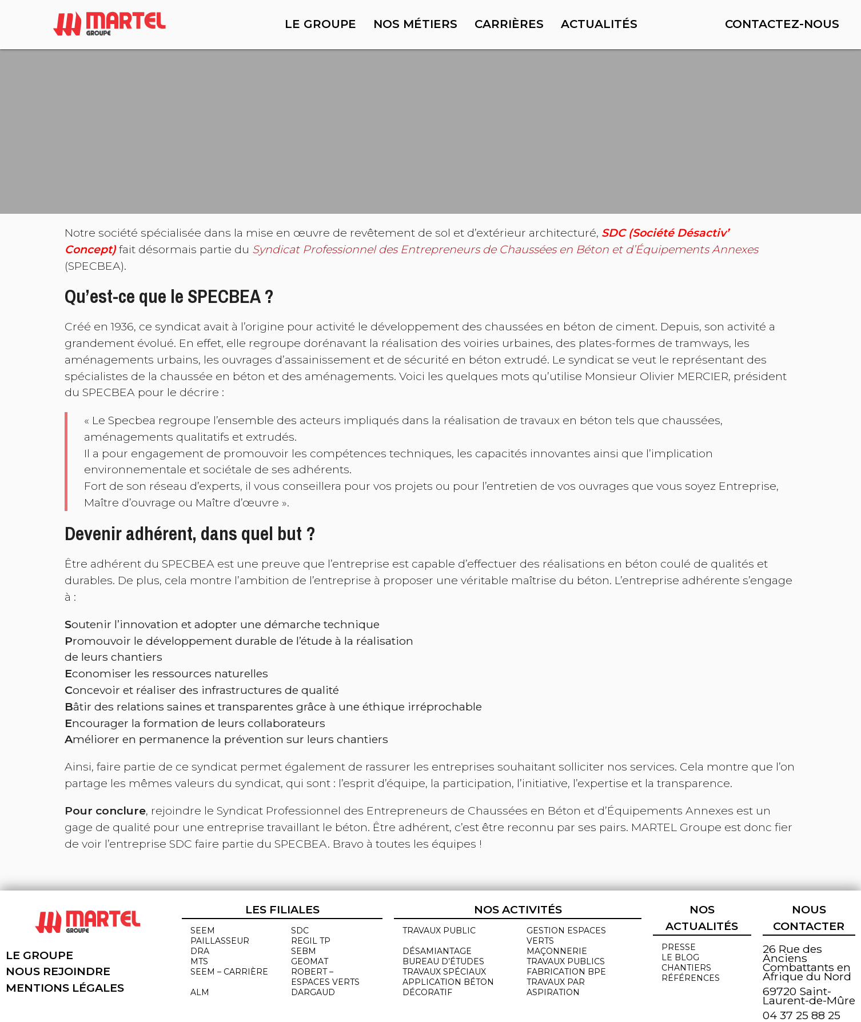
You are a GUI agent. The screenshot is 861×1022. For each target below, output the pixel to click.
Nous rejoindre (58, 971)
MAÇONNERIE (557, 951)
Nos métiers (415, 24)
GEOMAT (309, 961)
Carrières (509, 24)
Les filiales (282, 909)
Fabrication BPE (566, 972)
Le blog (680, 957)
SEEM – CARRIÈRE (229, 972)
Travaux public (439, 930)
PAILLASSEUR (219, 941)
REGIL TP (310, 941)
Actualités (599, 24)
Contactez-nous (782, 24)
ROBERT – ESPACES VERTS (325, 977)
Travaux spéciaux (444, 972)
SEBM (303, 951)
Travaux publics (566, 961)
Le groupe (320, 24)
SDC (300, 930)
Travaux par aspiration (556, 987)
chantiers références (690, 973)
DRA (199, 951)
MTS (199, 961)
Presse (678, 947)
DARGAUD (313, 992)
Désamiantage (437, 951)
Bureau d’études (443, 961)
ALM (199, 992)
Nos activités (518, 909)
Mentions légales (65, 988)
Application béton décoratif (448, 987)
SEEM (202, 930)
